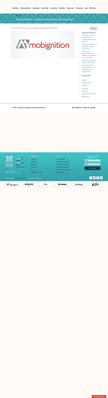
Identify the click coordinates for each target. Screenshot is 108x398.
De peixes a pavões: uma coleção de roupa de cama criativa (89, 46)
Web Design (85, 96)
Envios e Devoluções (63, 161)
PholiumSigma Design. (21, 178)
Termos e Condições (62, 164)
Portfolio (62, 8)
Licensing (53, 8)
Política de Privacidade (63, 169)
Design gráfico (25, 8)
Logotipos (36, 8)
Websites (15, 8)
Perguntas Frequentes (63, 167)
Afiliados (84, 80)
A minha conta (61, 159)
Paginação (85, 91)
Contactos (79, 8)
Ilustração (44, 8)
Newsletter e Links (36, 172)
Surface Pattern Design (88, 94)
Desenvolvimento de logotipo (22, 28)
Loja (86, 8)
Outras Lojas (60, 172)
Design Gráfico (86, 83)
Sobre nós (70, 8)
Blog (32, 169)
